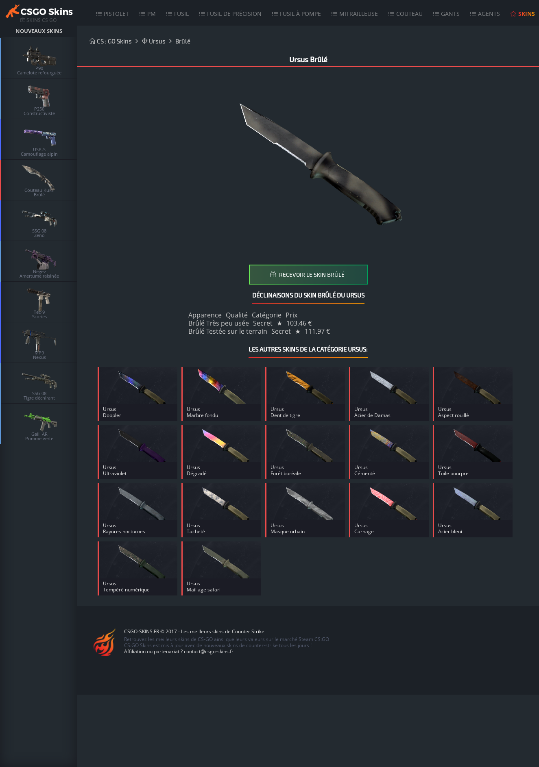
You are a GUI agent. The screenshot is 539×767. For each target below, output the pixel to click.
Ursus (154, 41)
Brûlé (182, 41)
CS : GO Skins (110, 41)
